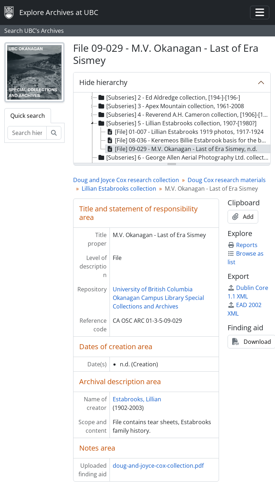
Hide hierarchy (103, 82)
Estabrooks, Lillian (137, 399)
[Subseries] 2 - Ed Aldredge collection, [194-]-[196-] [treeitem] (168, 97)
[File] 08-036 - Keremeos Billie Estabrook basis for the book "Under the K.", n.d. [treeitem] (188, 140)
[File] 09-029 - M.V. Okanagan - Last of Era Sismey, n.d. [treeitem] (181, 149)
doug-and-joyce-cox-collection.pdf (158, 466)
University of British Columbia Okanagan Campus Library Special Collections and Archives (158, 297)
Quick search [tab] (27, 116)
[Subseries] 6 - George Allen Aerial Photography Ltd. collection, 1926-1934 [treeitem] (183, 157)
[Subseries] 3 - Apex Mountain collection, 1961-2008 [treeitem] (170, 106)
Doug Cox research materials (227, 180)
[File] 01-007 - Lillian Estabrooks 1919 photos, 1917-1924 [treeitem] (185, 131)
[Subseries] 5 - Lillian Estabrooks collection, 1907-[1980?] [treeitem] (176, 123)
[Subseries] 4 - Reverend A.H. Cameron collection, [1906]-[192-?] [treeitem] (183, 114)
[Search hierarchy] (27, 133)
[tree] (171, 128)
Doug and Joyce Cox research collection (126, 180)
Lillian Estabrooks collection (119, 188)
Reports (243, 245)
